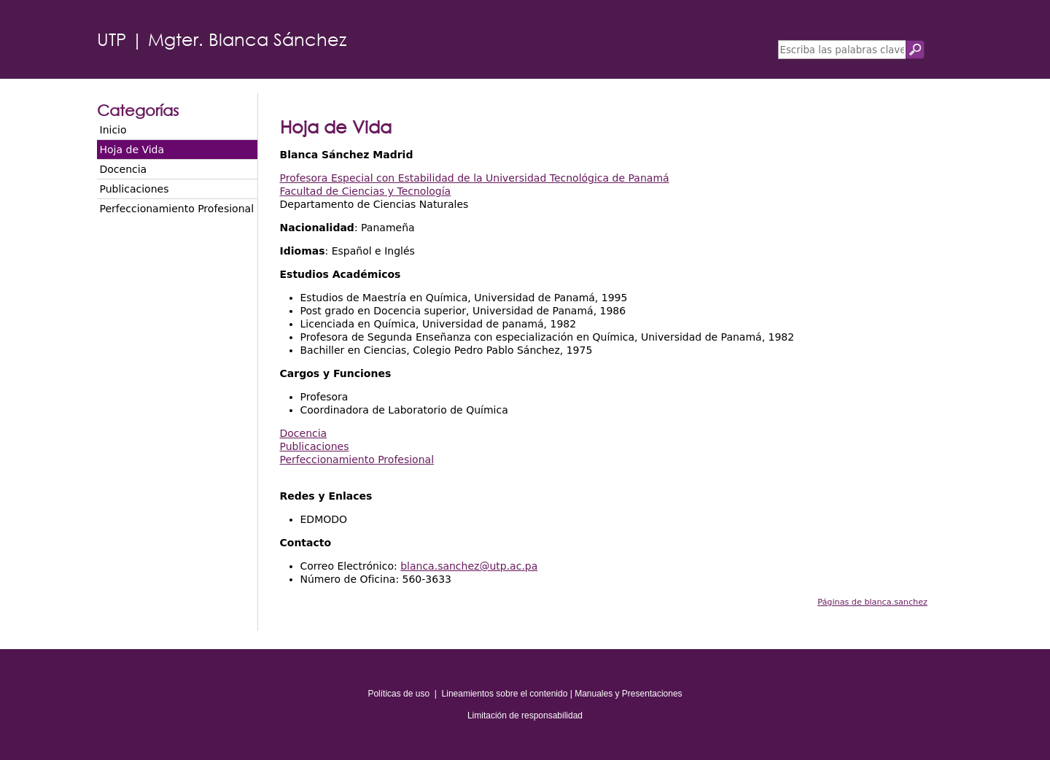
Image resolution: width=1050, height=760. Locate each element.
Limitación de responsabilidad (525, 715)
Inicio (113, 130)
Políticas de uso (398, 694)
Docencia (123, 169)
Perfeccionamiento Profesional (177, 208)
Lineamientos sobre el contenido (505, 694)
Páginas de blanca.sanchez (872, 602)
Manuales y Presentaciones (628, 694)
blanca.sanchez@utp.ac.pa (468, 566)
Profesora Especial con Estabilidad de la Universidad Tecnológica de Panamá (474, 178)
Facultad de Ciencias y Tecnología (365, 191)
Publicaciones (134, 189)
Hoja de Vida (132, 149)
